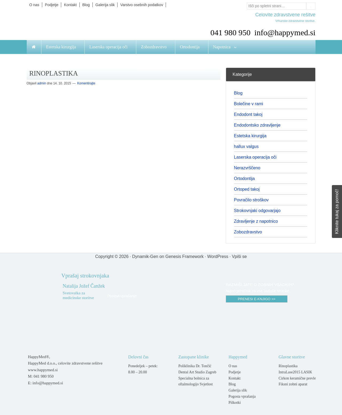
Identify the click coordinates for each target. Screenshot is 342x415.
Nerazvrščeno (247, 168)
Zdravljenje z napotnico (256, 221)
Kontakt (234, 378)
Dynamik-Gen (145, 256)
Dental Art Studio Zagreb (197, 372)
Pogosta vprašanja (241, 396)
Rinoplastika (288, 366)
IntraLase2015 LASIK (295, 372)
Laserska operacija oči (255, 157)
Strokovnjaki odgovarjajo (257, 210)
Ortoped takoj (247, 189)
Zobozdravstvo (248, 232)
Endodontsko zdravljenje (257, 125)
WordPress (217, 256)
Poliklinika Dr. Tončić (194, 366)
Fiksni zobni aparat (293, 384)
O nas (232, 366)
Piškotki (234, 403)
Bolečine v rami (248, 103)
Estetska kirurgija (250, 136)
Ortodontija (244, 178)
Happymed (80, 24)
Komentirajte (86, 83)
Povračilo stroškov (251, 200)
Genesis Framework (184, 256)
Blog (238, 93)
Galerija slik (237, 390)
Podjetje (234, 372)
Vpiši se (239, 256)
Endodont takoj (248, 114)
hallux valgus (246, 146)
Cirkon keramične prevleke (299, 378)
